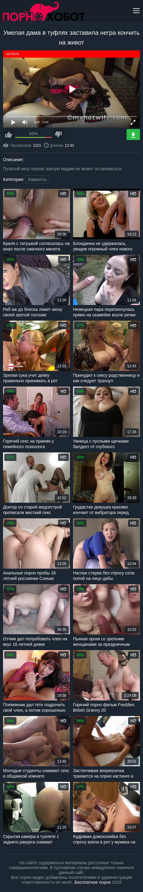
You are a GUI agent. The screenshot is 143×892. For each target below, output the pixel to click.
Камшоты (37, 179)
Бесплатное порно (93, 882)
